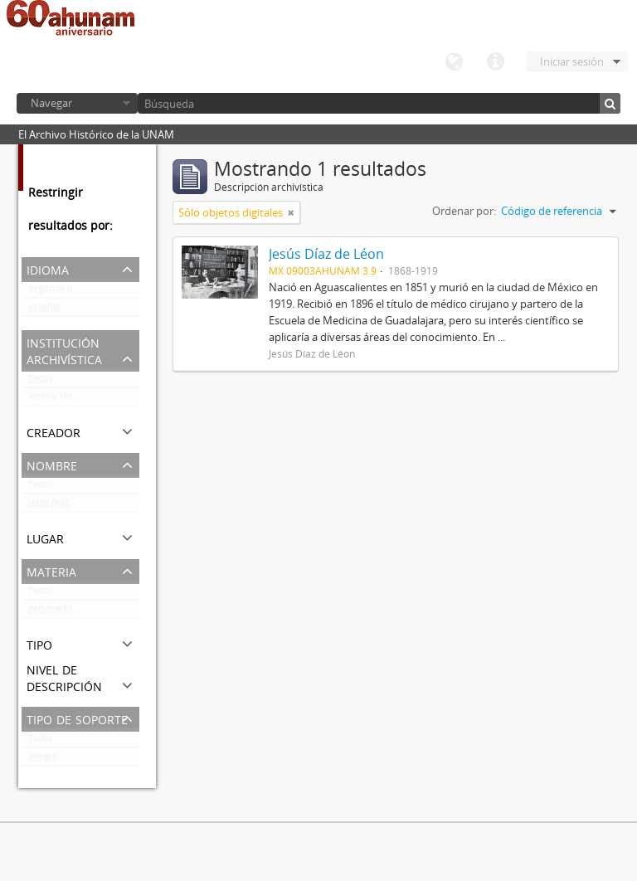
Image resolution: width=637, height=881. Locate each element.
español (44, 310)
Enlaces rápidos (495, 62)
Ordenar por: (464, 210)
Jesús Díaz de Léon (65, 506)
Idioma (453, 62)
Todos (40, 381)
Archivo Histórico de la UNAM (83, 400)
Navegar (51, 102)
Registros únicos (60, 292)
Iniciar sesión (572, 61)
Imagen (42, 760)
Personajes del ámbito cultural (83, 612)
